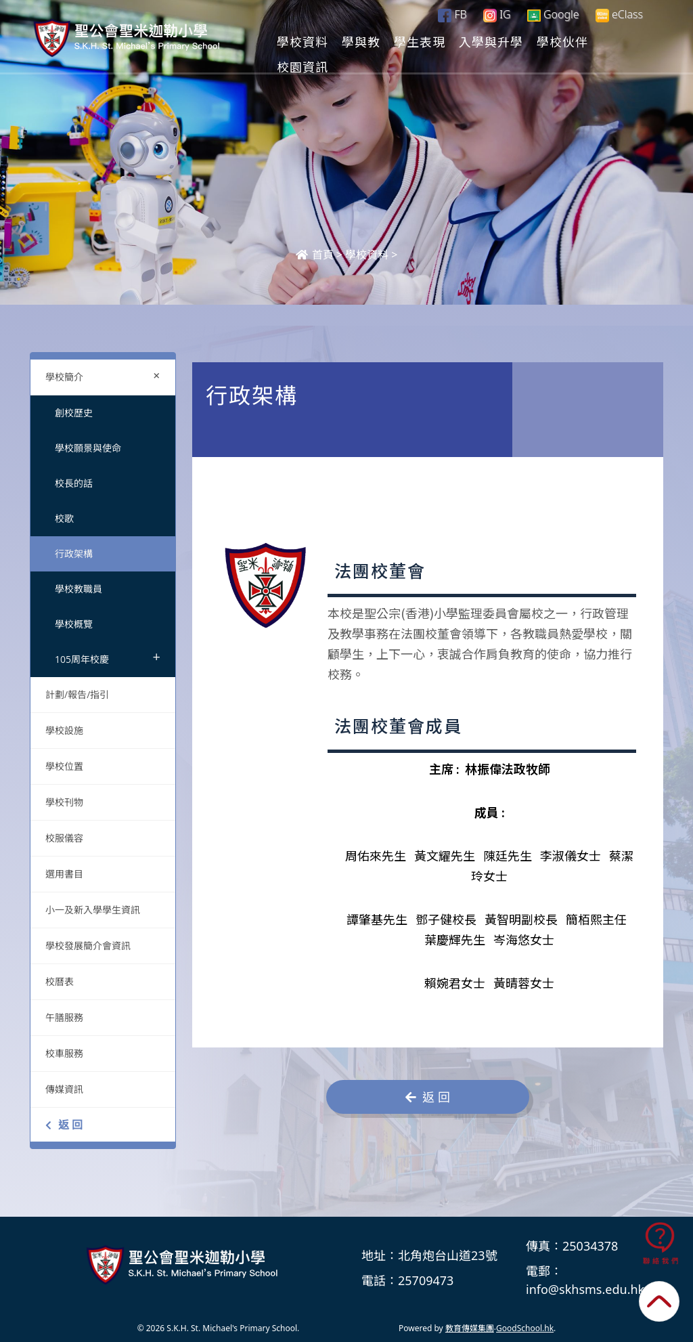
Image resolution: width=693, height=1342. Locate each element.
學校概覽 (74, 624)
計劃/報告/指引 (77, 694)
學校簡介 (105, 375)
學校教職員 (78, 588)
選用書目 (64, 873)
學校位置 (64, 766)
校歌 (64, 518)
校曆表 (59, 981)
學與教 (416, 41)
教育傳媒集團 (469, 1328)
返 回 (64, 1124)
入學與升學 (546, 41)
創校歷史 (74, 412)
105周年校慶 (107, 656)
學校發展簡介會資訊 (88, 945)
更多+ (612, 41)
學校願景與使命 (88, 447)
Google (553, 14)
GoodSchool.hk (525, 1328)
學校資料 (358, 41)
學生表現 (475, 41)
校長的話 (74, 483)
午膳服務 (64, 1017)
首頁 (315, 254)
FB (452, 14)
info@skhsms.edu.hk (585, 1289)
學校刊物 (64, 802)
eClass (619, 14)
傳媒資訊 (64, 1089)
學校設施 (64, 730)
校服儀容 (64, 837)
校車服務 (64, 1053)
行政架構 (74, 553)
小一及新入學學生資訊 (92, 909)
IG (497, 14)
